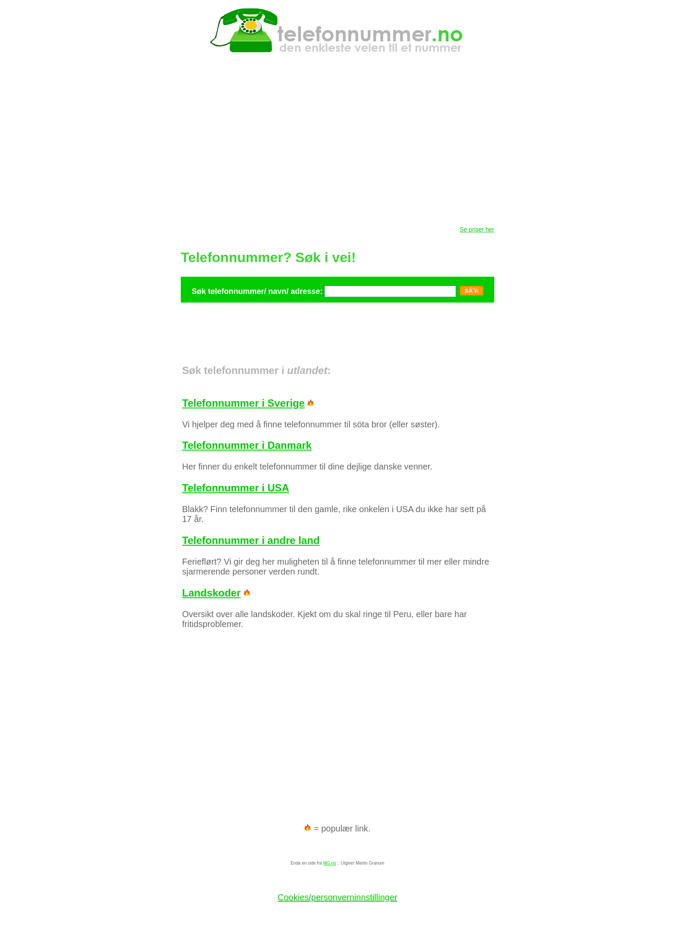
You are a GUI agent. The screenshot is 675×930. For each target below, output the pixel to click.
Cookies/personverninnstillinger (337, 897)
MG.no (329, 863)
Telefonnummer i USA (235, 488)
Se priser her (477, 229)
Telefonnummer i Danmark (247, 445)
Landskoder (211, 593)
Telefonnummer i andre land (251, 540)
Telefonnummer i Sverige (243, 403)
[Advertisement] (337, 323)
